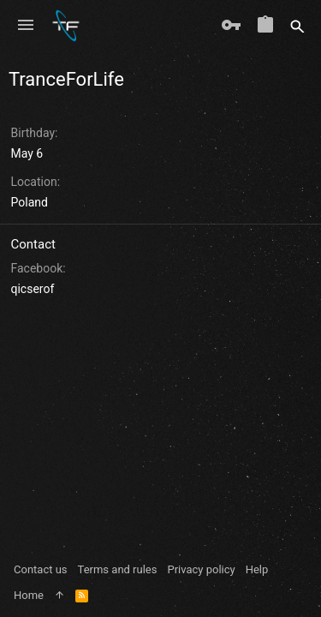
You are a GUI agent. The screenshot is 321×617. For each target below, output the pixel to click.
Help (257, 569)
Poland (29, 202)
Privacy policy (201, 569)
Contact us (41, 569)
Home (29, 595)
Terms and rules (118, 569)
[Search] (297, 26)
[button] (26, 25)
